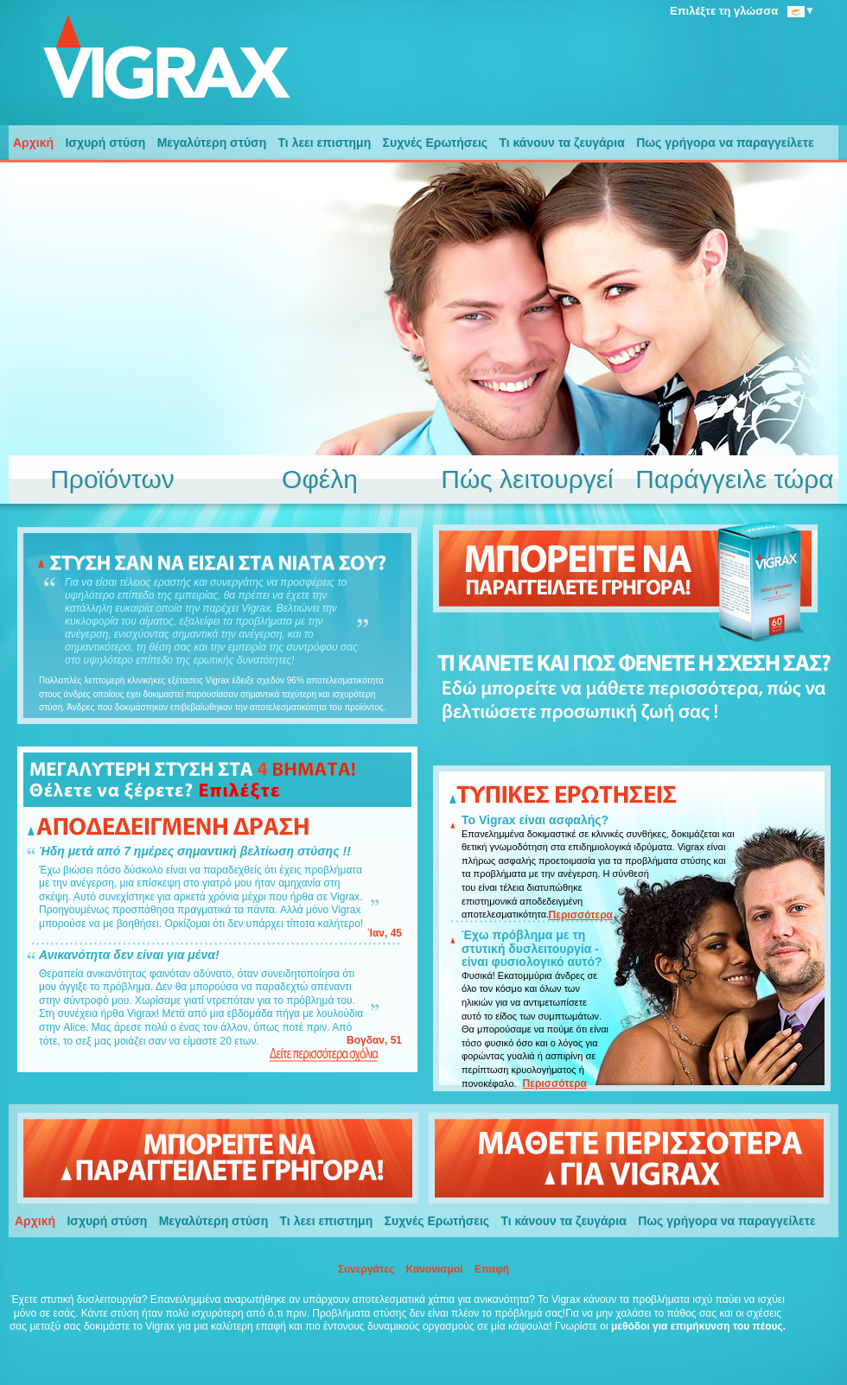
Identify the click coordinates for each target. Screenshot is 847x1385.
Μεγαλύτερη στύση (212, 142)
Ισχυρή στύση (105, 142)
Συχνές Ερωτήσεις (435, 142)
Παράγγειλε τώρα (734, 479)
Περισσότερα (581, 915)
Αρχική (33, 142)
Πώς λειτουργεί (527, 479)
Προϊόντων (112, 479)
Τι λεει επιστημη (325, 142)
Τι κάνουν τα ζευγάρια (561, 142)
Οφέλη (320, 479)
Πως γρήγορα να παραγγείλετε (725, 142)
